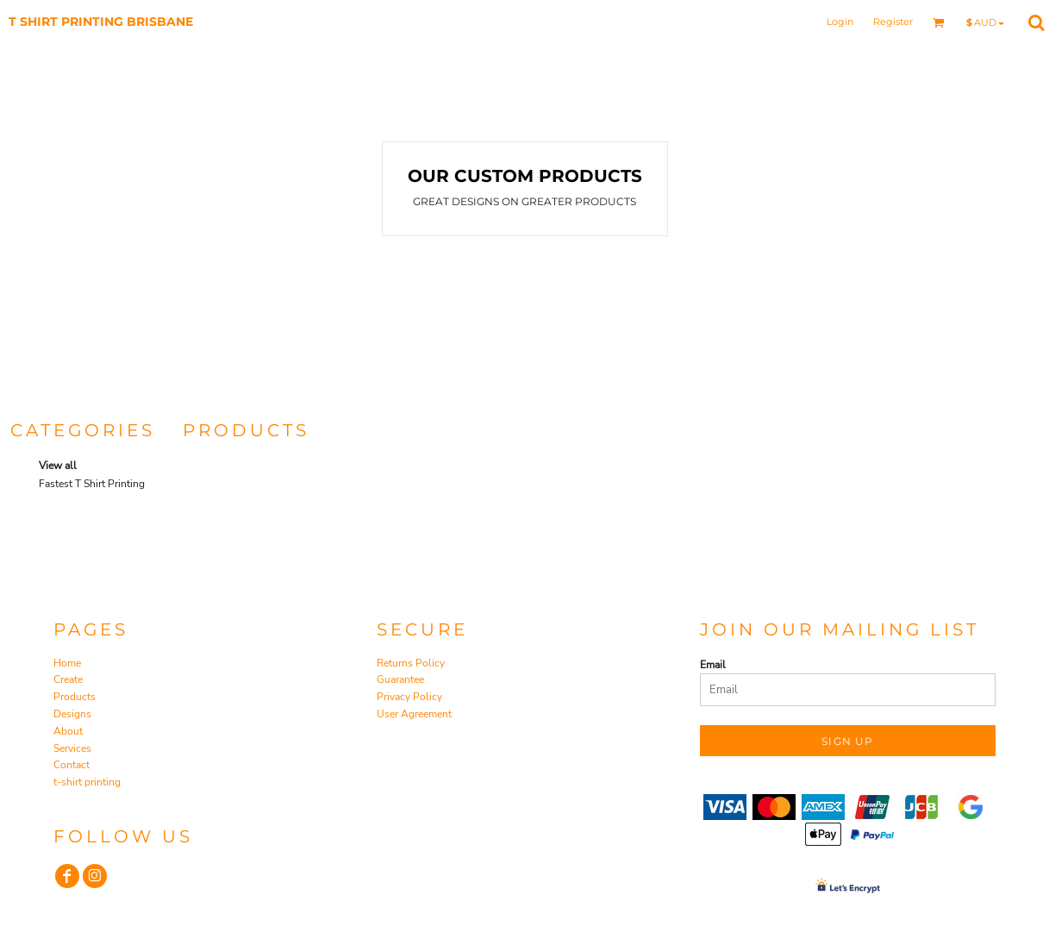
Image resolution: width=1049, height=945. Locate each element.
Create (68, 679)
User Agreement (414, 714)
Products (74, 697)
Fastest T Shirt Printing (92, 484)
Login (840, 22)
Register (893, 22)
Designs (72, 714)
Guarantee (400, 679)
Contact (71, 765)
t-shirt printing (87, 782)
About (68, 731)
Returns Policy (411, 663)
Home (67, 663)
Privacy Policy (409, 697)
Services (72, 748)
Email (713, 665)
